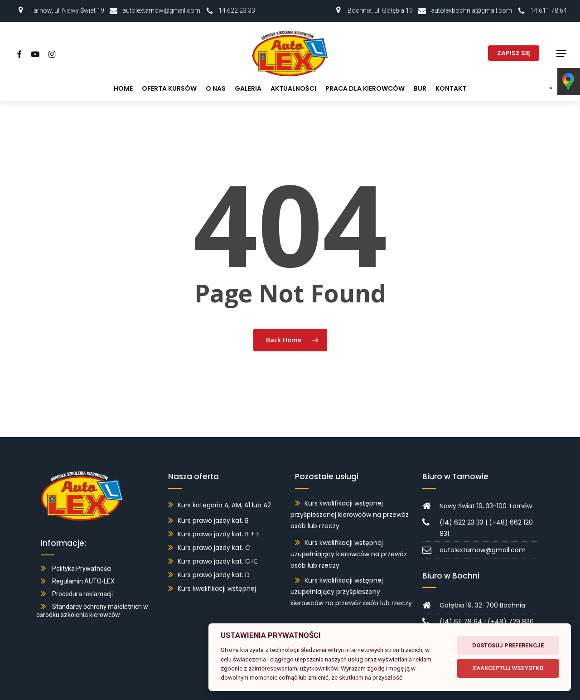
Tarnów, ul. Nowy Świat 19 (67, 10)
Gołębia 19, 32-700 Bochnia (482, 592)
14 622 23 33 (236, 10)
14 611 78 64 (548, 10)
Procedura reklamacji (82, 580)
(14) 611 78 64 (461, 608)
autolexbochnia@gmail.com (471, 10)
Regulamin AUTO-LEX (83, 568)
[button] (561, 53)
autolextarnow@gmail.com (161, 10)
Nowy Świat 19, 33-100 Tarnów (486, 492)
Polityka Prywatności (81, 555)
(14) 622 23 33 (461, 509)
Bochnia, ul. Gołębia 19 (380, 10)
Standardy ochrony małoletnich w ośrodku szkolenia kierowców (92, 597)
